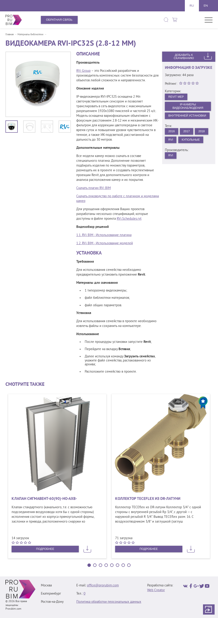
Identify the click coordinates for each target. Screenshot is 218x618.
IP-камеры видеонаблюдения (188, 106)
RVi (170, 140)
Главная (9, 34)
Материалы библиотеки (30, 34)
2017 (187, 132)
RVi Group (83, 71)
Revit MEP (176, 96)
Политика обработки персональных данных (108, 602)
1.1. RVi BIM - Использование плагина (103, 235)
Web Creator (156, 590)
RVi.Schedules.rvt (129, 219)
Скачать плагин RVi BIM (93, 188)
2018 (202, 132)
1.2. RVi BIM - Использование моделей (104, 243)
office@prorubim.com (103, 585)
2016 (171, 132)
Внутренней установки (187, 116)
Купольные (191, 140)
